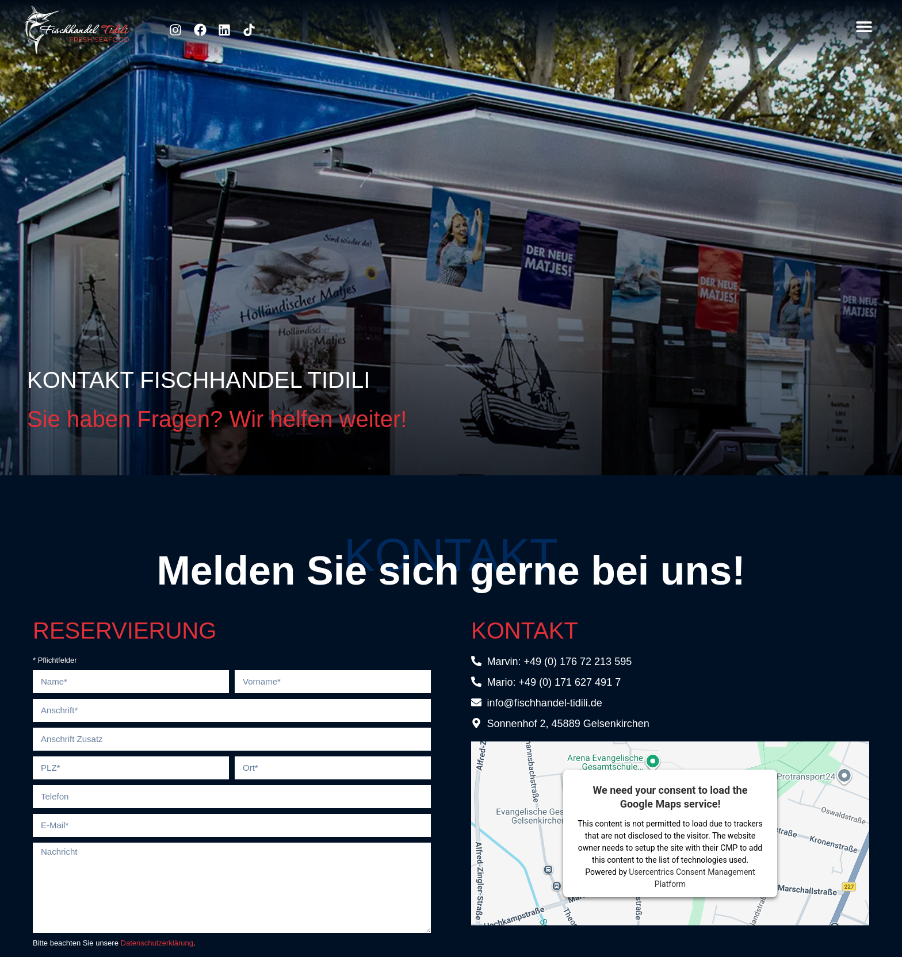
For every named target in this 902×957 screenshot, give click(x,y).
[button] (864, 27)
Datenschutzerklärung (157, 943)
